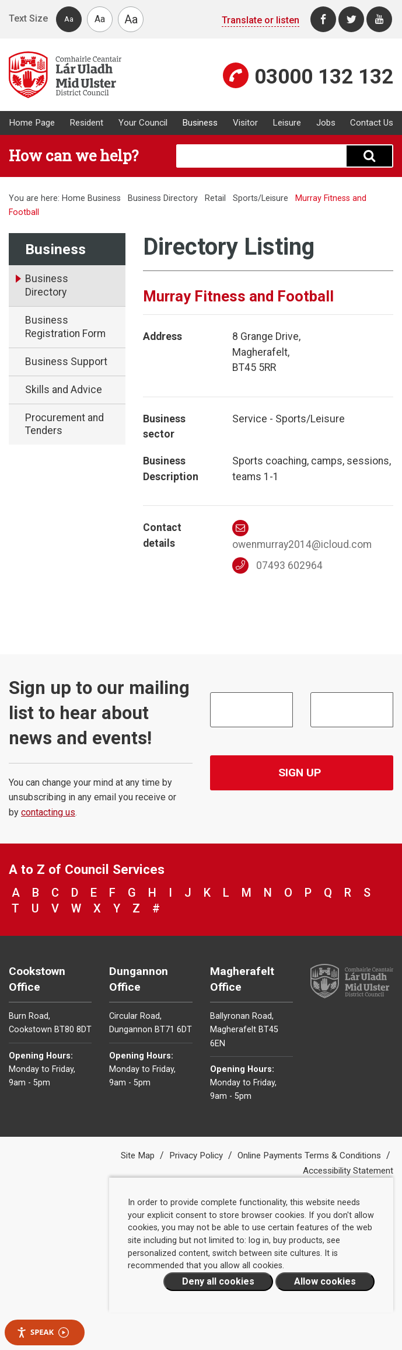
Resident (86, 122)
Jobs (325, 122)
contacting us (48, 812)
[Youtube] (379, 19)
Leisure (286, 122)
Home (73, 198)
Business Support (66, 361)
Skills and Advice (63, 389)
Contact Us (371, 122)
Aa (69, 19)
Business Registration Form (65, 326)
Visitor (245, 122)
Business (200, 122)
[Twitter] (351, 19)
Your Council (142, 122)
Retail (215, 198)
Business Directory (163, 198)
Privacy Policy (197, 1155)
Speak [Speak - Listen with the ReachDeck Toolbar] (42, 1332)
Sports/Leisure (260, 198)
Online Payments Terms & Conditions (310, 1155)
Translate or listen (260, 20)
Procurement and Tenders (64, 424)
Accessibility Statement (348, 1170)
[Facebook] (323, 19)
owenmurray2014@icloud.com (302, 535)
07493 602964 (277, 565)
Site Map (139, 1155)
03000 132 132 (323, 76)
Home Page (32, 122)
